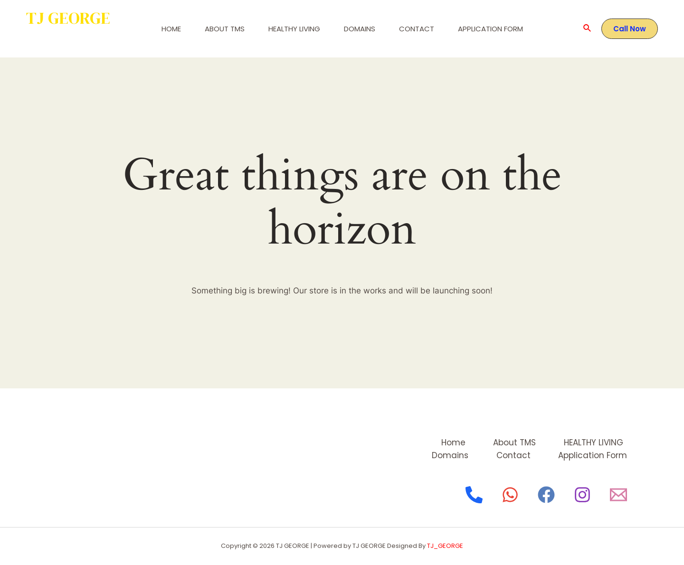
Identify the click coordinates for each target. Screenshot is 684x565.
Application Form (490, 29)
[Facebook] (546, 494)
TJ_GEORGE (445, 545)
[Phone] (474, 494)
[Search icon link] (587, 29)
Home (171, 29)
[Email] (618, 494)
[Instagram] (582, 494)
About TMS (225, 29)
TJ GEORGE (68, 18)
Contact (416, 29)
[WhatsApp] (510, 494)
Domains (359, 29)
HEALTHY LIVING (294, 29)
